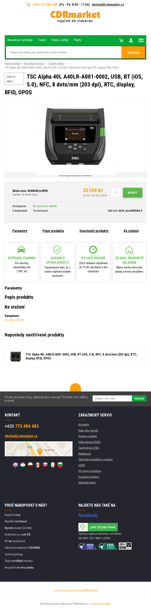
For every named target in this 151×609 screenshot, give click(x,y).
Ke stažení (131, 231)
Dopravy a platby (87, 436)
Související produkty (94, 231)
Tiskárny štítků (56, 63)
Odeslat (139, 398)
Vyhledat (133, 52)
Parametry (19, 231)
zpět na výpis (11, 79)
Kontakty (83, 424)
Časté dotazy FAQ (88, 448)
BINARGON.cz (90, 590)
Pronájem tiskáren (88, 477)
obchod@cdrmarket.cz (108, 4)
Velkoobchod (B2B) (89, 442)
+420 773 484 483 (42, 4)
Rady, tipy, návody (88, 430)
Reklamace (84, 454)
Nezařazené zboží (34, 63)
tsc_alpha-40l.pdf (14, 319)
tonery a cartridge (101, 603)
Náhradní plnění (87, 482)
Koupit (132, 193)
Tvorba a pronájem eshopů (68, 590)
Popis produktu (53, 231)
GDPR (81, 465)
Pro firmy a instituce (89, 471)
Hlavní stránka (12, 63)
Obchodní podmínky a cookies (95, 459)
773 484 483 (22, 426)
